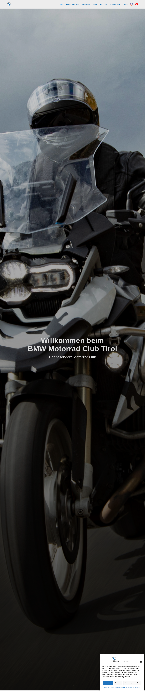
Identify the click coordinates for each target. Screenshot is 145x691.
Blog (95, 4)
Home (61, 4)
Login (125, 4)
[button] (141, 662)
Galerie (103, 4)
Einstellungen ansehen (132, 683)
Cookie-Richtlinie (109, 687)
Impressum (136, 687)
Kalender (86, 4)
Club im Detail (72, 4)
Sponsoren (115, 4)
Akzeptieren (108, 683)
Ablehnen (118, 683)
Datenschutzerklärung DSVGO (123, 687)
